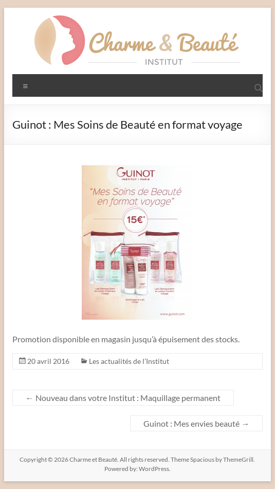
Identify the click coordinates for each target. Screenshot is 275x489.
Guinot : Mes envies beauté (196, 423)
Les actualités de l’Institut (129, 361)
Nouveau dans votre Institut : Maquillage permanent (123, 398)
